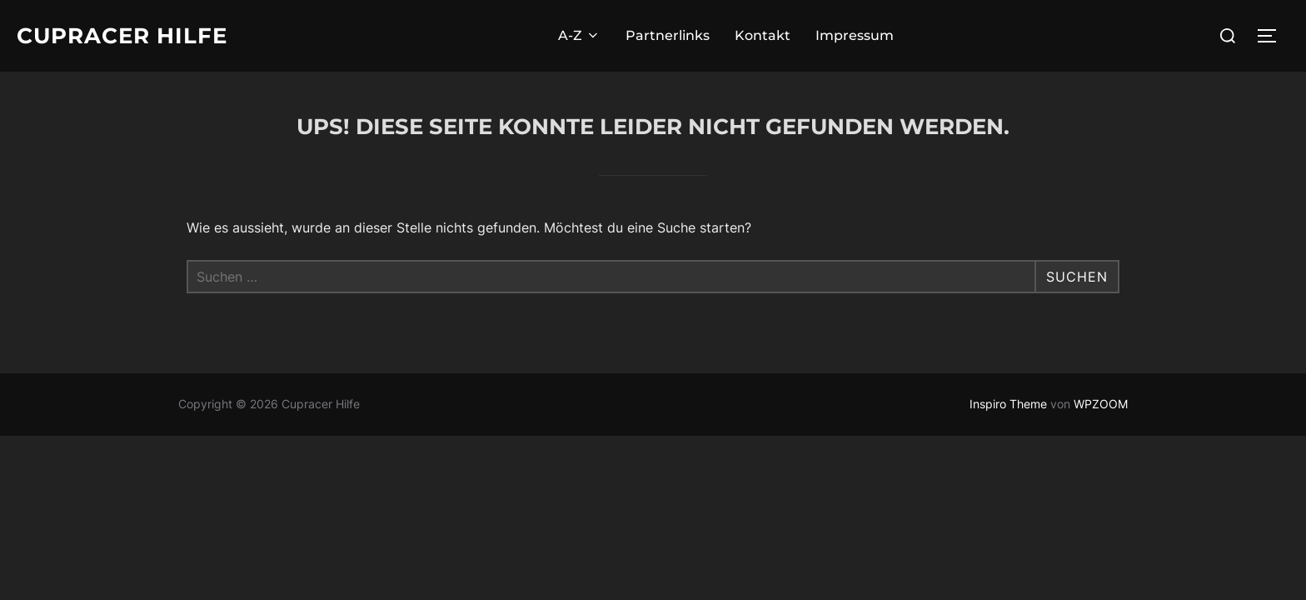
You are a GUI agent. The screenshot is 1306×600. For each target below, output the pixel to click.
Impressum (854, 35)
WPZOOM (1101, 404)
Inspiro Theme (1008, 404)
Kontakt (762, 35)
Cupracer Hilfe (122, 35)
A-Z (579, 35)
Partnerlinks (668, 35)
